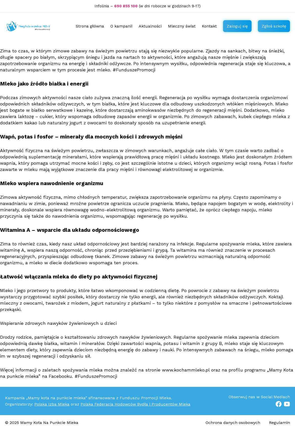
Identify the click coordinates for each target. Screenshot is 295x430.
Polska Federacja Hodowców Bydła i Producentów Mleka (135, 404)
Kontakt (209, 26)
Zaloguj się (237, 26)
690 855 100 (126, 6)
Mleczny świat (181, 26)
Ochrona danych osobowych (233, 422)
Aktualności (150, 26)
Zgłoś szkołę (274, 26)
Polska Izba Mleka (51, 404)
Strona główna (90, 26)
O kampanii (121, 26)
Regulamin (279, 422)
